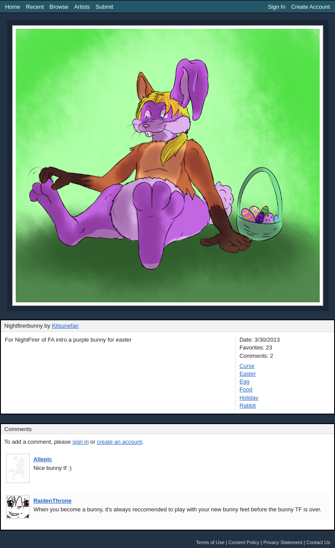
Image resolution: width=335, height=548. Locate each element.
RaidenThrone (53, 500)
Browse (59, 6)
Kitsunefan (65, 325)
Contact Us (318, 542)
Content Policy (243, 542)
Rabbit (247, 405)
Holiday (248, 397)
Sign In (276, 6)
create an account (119, 441)
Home (13, 6)
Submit (104, 6)
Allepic (43, 459)
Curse (247, 366)
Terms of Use (210, 542)
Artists (82, 6)
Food (246, 389)
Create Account (310, 6)
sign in (80, 441)
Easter (247, 373)
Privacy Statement (283, 542)
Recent (35, 6)
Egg (244, 381)
